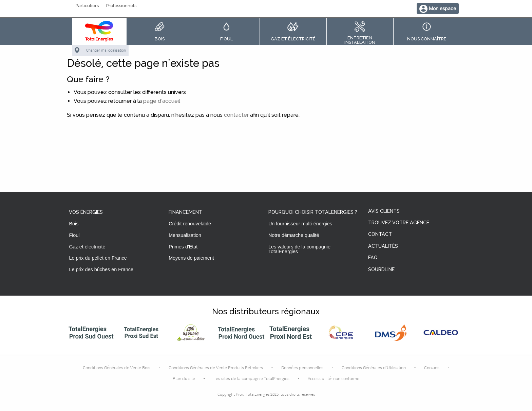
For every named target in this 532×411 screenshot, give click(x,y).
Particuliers (87, 6)
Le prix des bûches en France (101, 269)
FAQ (373, 257)
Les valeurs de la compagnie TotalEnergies (299, 249)
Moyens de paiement (191, 258)
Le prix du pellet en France (98, 258)
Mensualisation (185, 235)
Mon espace (442, 8)
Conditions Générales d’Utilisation (374, 368)
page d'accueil (161, 101)
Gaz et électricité (87, 246)
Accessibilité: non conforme (333, 378)
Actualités (383, 246)
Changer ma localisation (106, 50)
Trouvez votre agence (398, 222)
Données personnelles (302, 368)
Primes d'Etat (183, 246)
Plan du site (184, 378)
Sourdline (381, 269)
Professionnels (121, 6)
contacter (236, 115)
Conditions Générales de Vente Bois (116, 368)
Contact (380, 234)
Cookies (431, 368)
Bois (73, 223)
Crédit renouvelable (190, 223)
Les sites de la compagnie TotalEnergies (251, 378)
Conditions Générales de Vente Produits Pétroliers (216, 368)
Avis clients (384, 211)
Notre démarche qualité (293, 235)
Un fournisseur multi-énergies (300, 223)
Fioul (74, 235)
